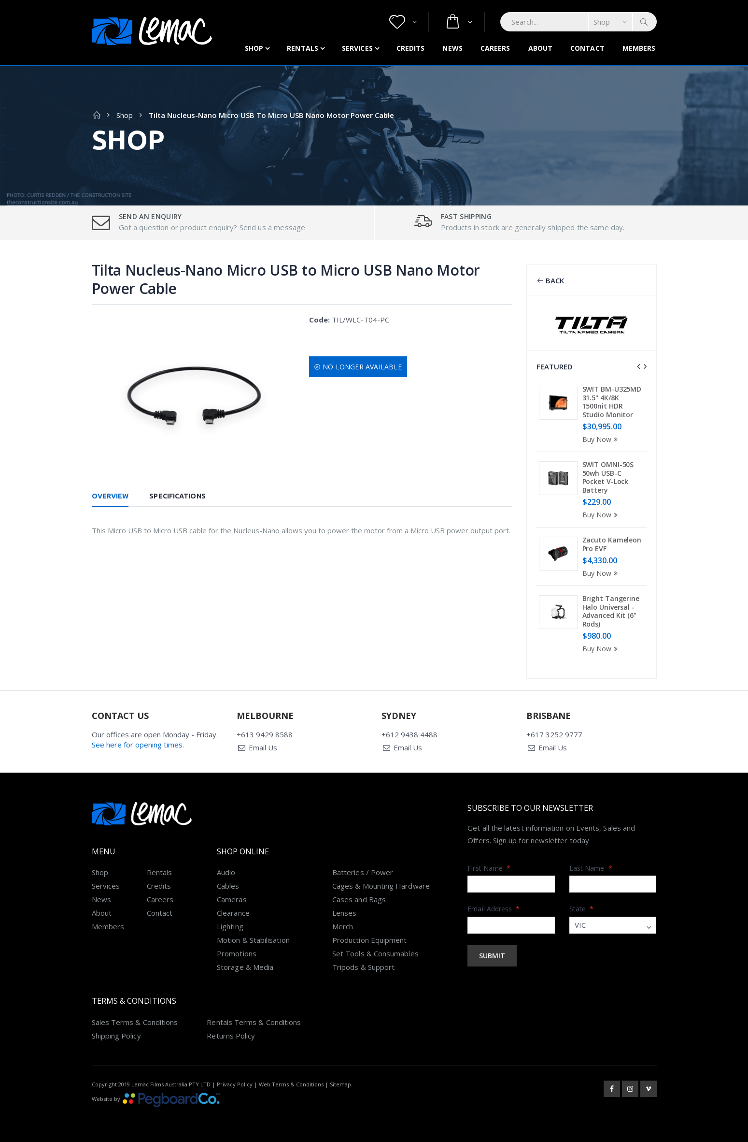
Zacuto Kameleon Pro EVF (612, 544)
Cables (228, 886)
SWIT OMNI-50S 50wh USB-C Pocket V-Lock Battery (608, 477)
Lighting (230, 926)
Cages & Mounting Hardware (381, 886)
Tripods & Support (363, 967)
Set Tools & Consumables (375, 953)
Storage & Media (245, 967)
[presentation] (638, 366)
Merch (342, 926)
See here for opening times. (138, 744)
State (581, 908)
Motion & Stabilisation (253, 940)
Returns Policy (231, 1035)
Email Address (493, 908)
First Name (488, 868)
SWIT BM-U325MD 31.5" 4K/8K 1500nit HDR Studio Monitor (612, 401)
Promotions (236, 953)
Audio (226, 872)
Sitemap (340, 1084)
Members (639, 48)
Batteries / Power (362, 872)
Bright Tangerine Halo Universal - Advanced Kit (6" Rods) (610, 611)
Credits (410, 48)
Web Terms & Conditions (291, 1084)
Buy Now (601, 439)
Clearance (233, 913)
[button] (403, 22)
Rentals (302, 48)
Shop (254, 48)
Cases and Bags (359, 899)
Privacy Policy (235, 1084)
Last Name (590, 868)
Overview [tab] (110, 496)
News (452, 48)
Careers (495, 48)
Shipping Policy (116, 1035)
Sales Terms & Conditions (135, 1022)
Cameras (232, 899)
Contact (587, 48)
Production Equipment (369, 940)
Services (357, 48)
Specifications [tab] (177, 496)
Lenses (344, 913)
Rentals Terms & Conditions (254, 1022)
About (540, 48)
